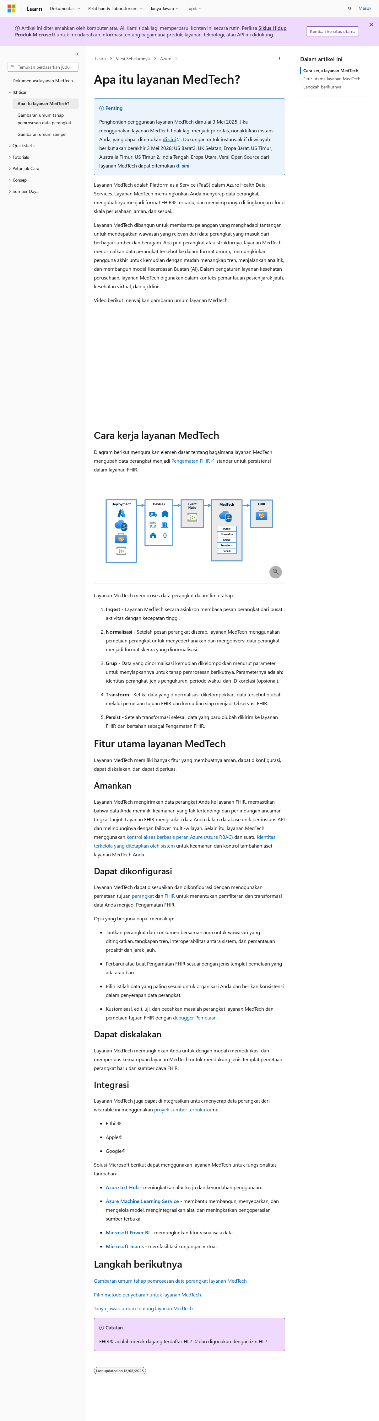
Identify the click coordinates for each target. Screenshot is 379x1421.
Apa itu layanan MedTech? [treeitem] (43, 103)
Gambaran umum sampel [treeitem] (42, 134)
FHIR (170, 895)
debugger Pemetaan (195, 1017)
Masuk (365, 8)
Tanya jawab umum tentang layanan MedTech (143, 1308)
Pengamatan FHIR (190, 460)
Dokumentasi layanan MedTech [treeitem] (43, 80)
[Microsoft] (12, 8)
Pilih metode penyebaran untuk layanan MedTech (147, 1294)
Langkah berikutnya (322, 87)
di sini (169, 139)
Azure (165, 58)
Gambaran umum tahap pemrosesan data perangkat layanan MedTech (170, 1280)
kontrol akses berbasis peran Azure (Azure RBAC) (180, 836)
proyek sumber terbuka (179, 1109)
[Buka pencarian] (350, 8)
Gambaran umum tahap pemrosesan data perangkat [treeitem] (44, 119)
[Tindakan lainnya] (279, 59)
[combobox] (43, 67)
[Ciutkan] (77, 54)
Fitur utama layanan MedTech (331, 79)
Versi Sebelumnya (133, 58)
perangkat (143, 895)
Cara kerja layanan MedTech (330, 70)
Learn (100, 58)
